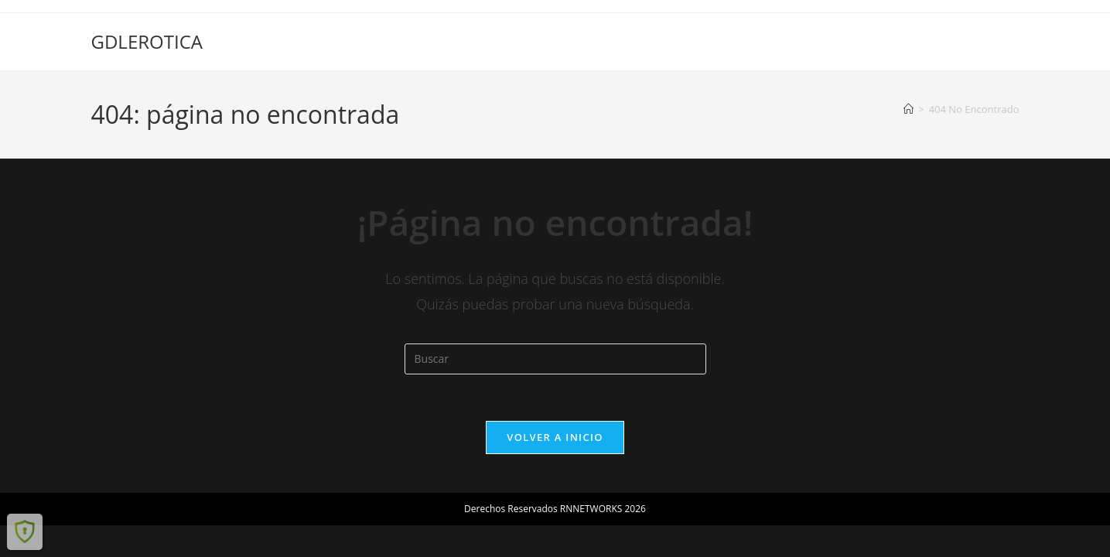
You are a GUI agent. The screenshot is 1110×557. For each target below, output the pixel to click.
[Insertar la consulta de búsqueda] (555, 358)
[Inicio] (908, 109)
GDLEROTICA (147, 41)
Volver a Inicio (555, 437)
